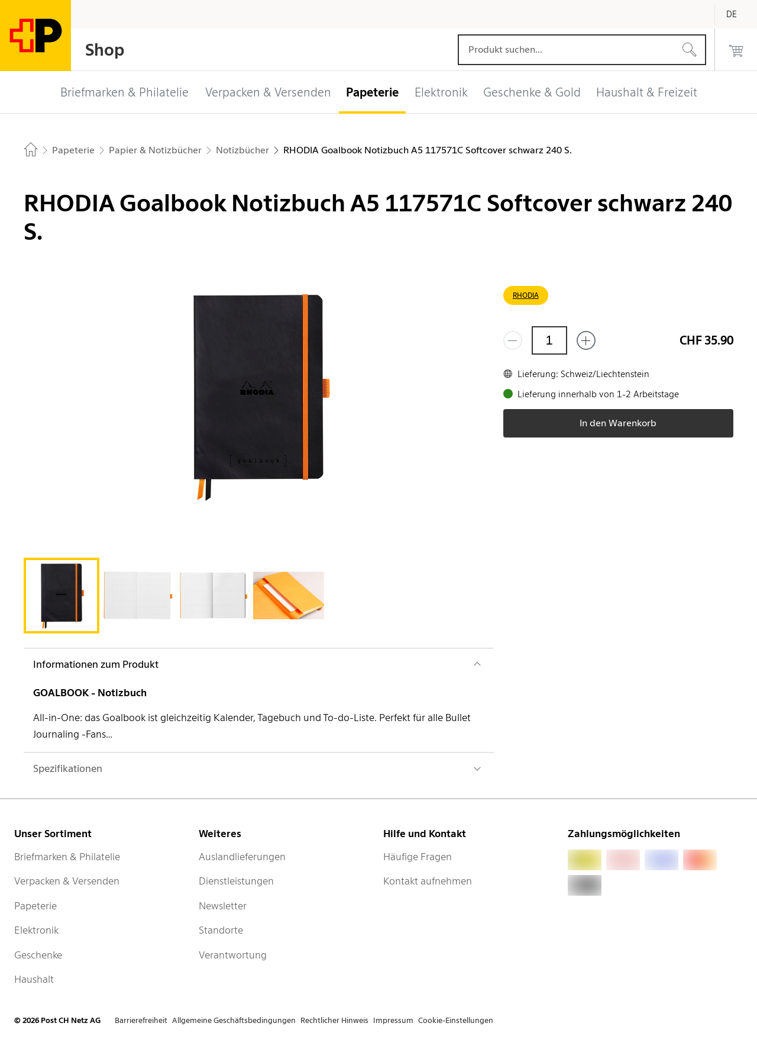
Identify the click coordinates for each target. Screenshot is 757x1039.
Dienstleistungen (236, 881)
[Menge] (549, 340)
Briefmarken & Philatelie (67, 857)
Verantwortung (233, 955)
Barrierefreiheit (141, 1020)
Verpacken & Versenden (66, 881)
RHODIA (526, 295)
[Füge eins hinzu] (586, 340)
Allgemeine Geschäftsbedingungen (234, 1020)
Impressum (393, 1020)
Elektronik (36, 930)
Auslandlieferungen (242, 857)
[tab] (61, 595)
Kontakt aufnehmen (427, 881)
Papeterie (35, 906)
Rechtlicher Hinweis (334, 1020)
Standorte (221, 930)
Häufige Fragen (417, 857)
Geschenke (38, 955)
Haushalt (34, 979)
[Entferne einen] (512, 340)
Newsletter (223, 906)
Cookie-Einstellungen (455, 1020)
